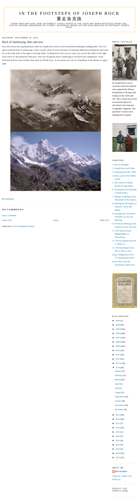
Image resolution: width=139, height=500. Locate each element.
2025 (118, 457)
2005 (118, 329)
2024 (118, 453)
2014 (118, 367)
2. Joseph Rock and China (123, 168)
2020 (118, 436)
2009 (118, 346)
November (119, 405)
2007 (118, 337)
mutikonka (121, 471)
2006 (118, 333)
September (120, 396)
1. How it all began (120, 164)
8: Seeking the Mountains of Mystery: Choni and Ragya (124, 206)
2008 (118, 342)
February (119, 375)
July (117, 388)
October (118, 401)
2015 (118, 415)
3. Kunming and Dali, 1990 (124, 172)
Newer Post (7, 220)
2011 (118, 354)
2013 (118, 363)
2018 (118, 427)
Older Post (104, 220)
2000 (118, 320)
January (118, 371)
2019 (118, 432)
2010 (118, 350)
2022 (118, 444)
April (117, 384)
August (118, 392)
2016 (118, 419)
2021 (118, 440)
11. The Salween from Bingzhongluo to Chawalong (121, 233)
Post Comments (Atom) (24, 226)
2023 (118, 449)
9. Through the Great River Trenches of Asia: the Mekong (124, 216)
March (118, 379)
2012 (118, 359)
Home (56, 220)
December (119, 409)
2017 (118, 423)
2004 (118, 325)
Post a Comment (9, 215)
